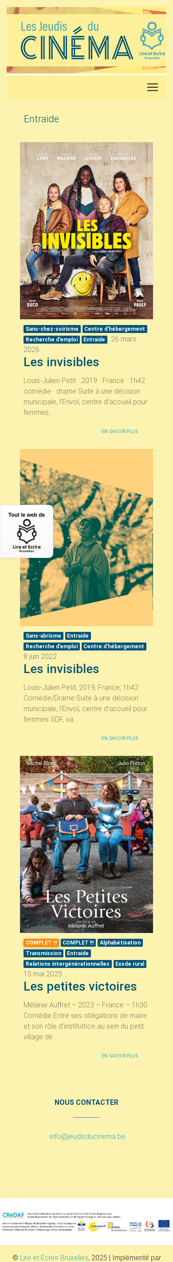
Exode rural (129, 963)
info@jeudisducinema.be (88, 1136)
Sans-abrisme (43, 635)
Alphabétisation (120, 942)
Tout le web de (26, 532)
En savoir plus (120, 431)
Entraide (94, 339)
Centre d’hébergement (114, 328)
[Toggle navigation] (153, 87)
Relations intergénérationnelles (68, 963)
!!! (78, 942)
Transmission (43, 953)
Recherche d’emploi (52, 339)
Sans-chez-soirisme (52, 328)
